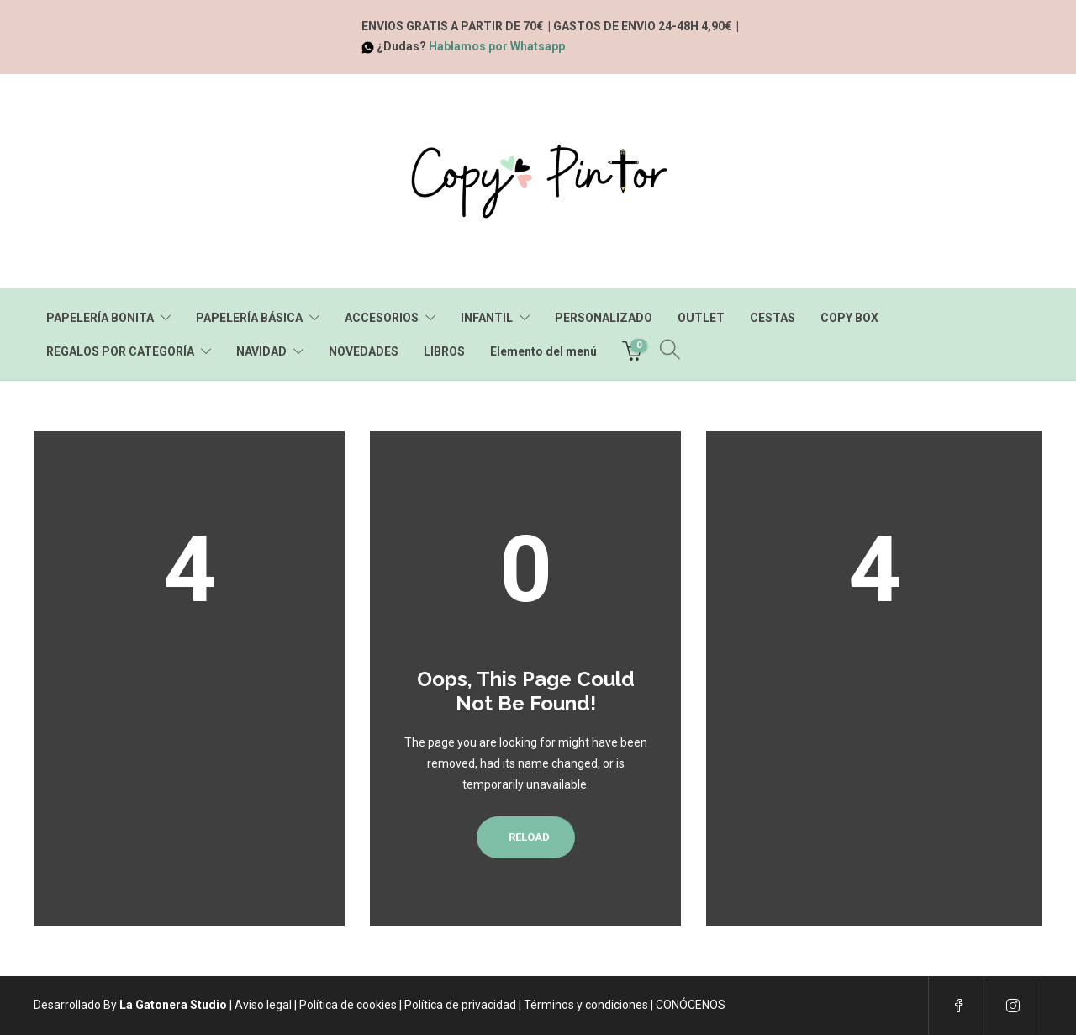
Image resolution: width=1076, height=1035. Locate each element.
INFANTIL (487, 318)
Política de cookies (348, 1004)
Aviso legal (263, 1004)
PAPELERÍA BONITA (100, 318)
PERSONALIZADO (603, 318)
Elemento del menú (543, 351)
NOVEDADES (363, 351)
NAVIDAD (261, 351)
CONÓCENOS (690, 1004)
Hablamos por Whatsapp (497, 46)
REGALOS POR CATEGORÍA (120, 351)
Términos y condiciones (586, 1004)
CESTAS (772, 318)
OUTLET (701, 318)
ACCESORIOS (382, 318)
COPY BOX (849, 318)
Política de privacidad (460, 1004)
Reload (526, 837)
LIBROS (444, 351)
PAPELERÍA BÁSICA (249, 318)
